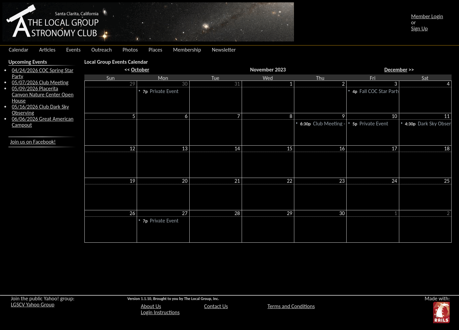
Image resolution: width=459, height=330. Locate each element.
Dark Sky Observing (428, 123)
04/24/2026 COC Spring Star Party (42, 73)
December (395, 69)
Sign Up (419, 28)
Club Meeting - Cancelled (323, 123)
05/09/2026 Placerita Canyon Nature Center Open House (43, 94)
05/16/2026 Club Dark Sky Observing (40, 109)
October (140, 69)
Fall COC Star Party (376, 91)
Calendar (18, 50)
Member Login (427, 16)
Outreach (101, 50)
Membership (187, 50)
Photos (130, 50)
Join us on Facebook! (33, 142)
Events (73, 50)
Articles (47, 50)
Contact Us (216, 306)
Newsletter (224, 50)
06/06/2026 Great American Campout (43, 122)
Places (155, 50)
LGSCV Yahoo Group (32, 304)
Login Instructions (160, 312)
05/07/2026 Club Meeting (40, 82)
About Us (151, 306)
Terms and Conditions (291, 306)
